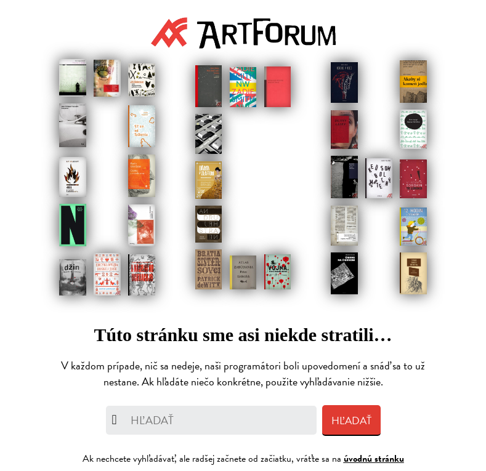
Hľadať (351, 421)
